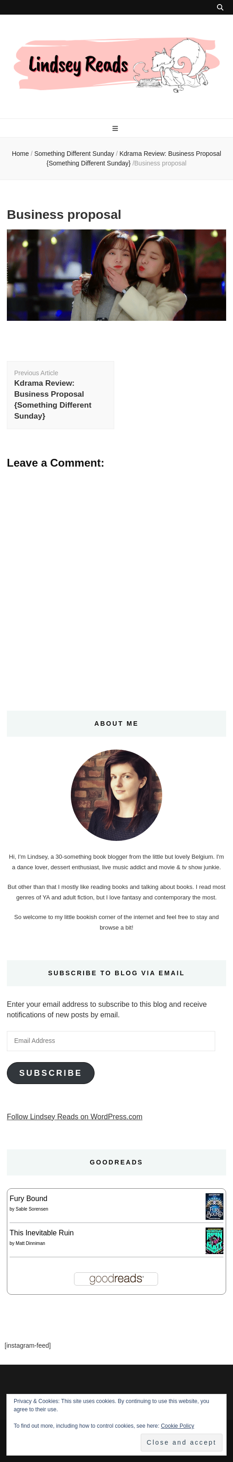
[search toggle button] (220, 7)
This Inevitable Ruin (42, 1233)
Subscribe (50, 1073)
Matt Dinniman (30, 1243)
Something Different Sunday (74, 153)
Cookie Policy (177, 1426)
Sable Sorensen (32, 1209)
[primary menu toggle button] (116, 128)
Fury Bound (29, 1198)
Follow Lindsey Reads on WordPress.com (75, 1117)
